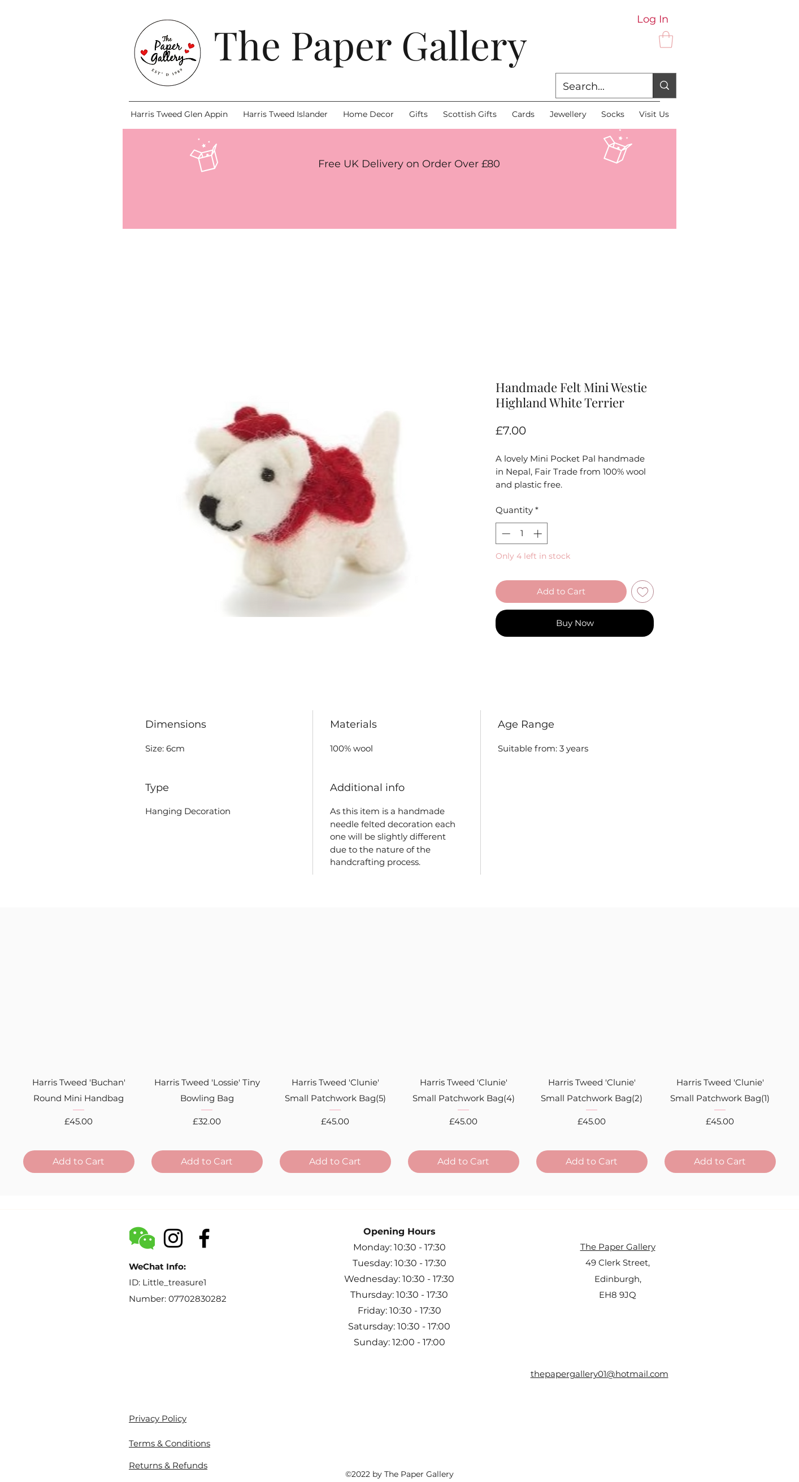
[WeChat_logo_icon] (142, 1238)
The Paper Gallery (370, 44)
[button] (666, 39)
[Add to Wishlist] (642, 591)
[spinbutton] (522, 533)
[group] (399, 1045)
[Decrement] (505, 533)
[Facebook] (204, 1238)
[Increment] (538, 533)
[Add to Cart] (78, 1161)
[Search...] (596, 87)
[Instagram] (173, 1238)
